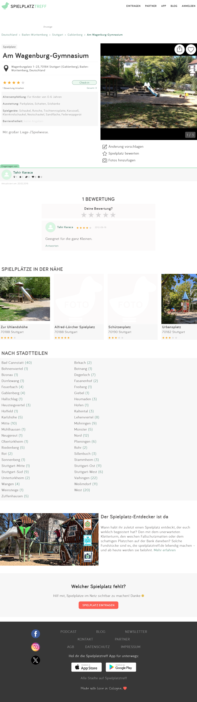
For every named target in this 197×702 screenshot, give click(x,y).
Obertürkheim (12, 441)
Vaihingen (82, 477)
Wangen (8, 483)
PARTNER (151, 6)
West (78, 490)
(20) (86, 490)
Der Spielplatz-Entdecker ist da (134, 516)
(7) (93, 374)
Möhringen (82, 423)
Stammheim (83, 459)
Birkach (80, 362)
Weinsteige (10, 490)
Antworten (52, 245)
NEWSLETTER (136, 631)
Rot (4, 453)
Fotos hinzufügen (122, 160)
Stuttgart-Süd (12, 471)
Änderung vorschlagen (126, 146)
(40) (28, 362)
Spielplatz (9, 47)
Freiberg (80, 386)
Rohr (78, 447)
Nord (78, 435)
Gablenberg (75, 34)
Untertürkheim (13, 477)
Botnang (80, 368)
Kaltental (81, 411)
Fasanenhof (83, 380)
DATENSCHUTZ (97, 646)
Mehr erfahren (165, 550)
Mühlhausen (11, 429)
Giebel (79, 393)
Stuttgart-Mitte (13, 465)
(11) (99, 465)
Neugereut (10, 435)
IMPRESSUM (130, 646)
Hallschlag (10, 399)
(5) (20, 417)
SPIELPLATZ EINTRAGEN (98, 605)
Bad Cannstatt (13, 362)
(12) (86, 435)
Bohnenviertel (12, 368)
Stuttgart (57, 34)
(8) (97, 417)
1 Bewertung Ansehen (13, 88)
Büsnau (7, 374)
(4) (21, 386)
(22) (94, 477)
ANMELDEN (188, 6)
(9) (94, 423)
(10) (14, 423)
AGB (70, 646)
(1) (26, 368)
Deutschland (9, 34)
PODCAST (68, 631)
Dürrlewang (10, 380)
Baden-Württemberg (35, 34)
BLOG (174, 6)
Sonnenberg (11, 459)
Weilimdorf (82, 483)
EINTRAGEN (133, 6)
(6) (94, 441)
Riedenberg (10, 447)
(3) (94, 399)
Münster (80, 429)
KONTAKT (85, 639)
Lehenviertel (83, 417)
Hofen (79, 405)
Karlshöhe (9, 417)
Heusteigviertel (13, 405)
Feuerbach (10, 386)
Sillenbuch (82, 453)
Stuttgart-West (85, 471)
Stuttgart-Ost (84, 465)
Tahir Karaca (23, 172)
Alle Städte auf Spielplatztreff (104, 678)
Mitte (6, 423)
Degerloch (82, 374)
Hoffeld (7, 411)
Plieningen (82, 441)
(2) (89, 362)
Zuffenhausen (12, 496)
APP (163, 6)
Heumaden (82, 399)
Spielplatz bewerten (124, 153)
